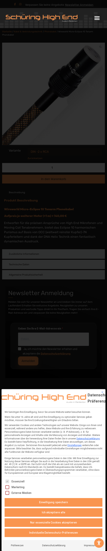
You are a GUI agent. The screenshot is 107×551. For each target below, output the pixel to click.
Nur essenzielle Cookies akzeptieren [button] (53, 521)
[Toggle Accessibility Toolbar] (99, 543)
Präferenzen (17, 544)
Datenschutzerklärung (88, 438)
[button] (97, 18)
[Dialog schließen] (102, 392)
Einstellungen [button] (74, 444)
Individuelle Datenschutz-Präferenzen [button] (53, 531)
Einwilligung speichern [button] (53, 501)
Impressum (90, 544)
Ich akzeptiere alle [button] (53, 511)
